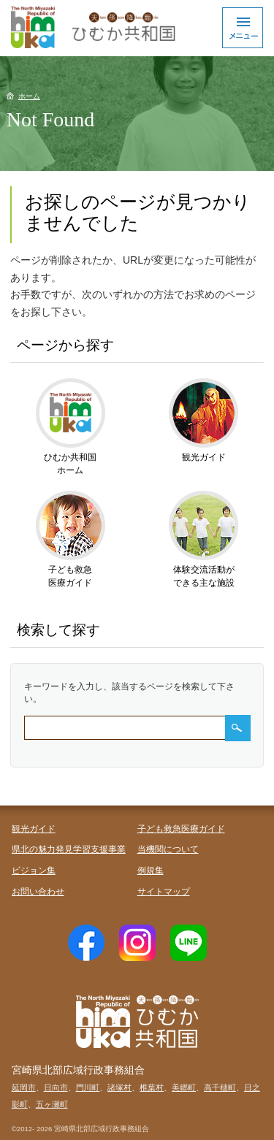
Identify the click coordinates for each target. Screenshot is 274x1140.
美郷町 (184, 1087)
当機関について (168, 849)
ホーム (29, 96)
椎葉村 (152, 1087)
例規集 (150, 870)
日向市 (56, 1087)
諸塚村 (119, 1087)
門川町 (88, 1087)
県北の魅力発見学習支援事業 (69, 849)
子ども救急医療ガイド (181, 829)
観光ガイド (34, 829)
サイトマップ (163, 892)
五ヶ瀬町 (52, 1104)
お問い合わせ (38, 892)
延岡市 (24, 1087)
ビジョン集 (34, 870)
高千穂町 (220, 1087)
